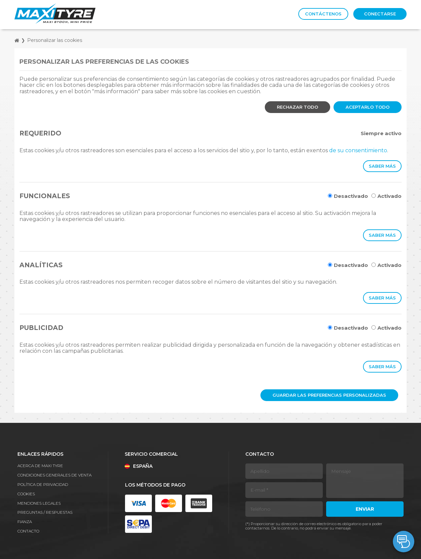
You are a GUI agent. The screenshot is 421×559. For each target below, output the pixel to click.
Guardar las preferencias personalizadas (329, 395)
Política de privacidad (42, 484)
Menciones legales (39, 503)
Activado (386, 196)
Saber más (382, 166)
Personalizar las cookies (54, 40)
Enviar (365, 509)
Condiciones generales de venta (54, 475)
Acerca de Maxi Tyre (40, 465)
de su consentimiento (358, 150)
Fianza (24, 521)
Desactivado (348, 196)
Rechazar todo (297, 107)
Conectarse (380, 13)
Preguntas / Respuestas (44, 512)
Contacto (28, 531)
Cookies (26, 493)
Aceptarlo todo (367, 107)
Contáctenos (323, 13)
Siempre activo (381, 133)
